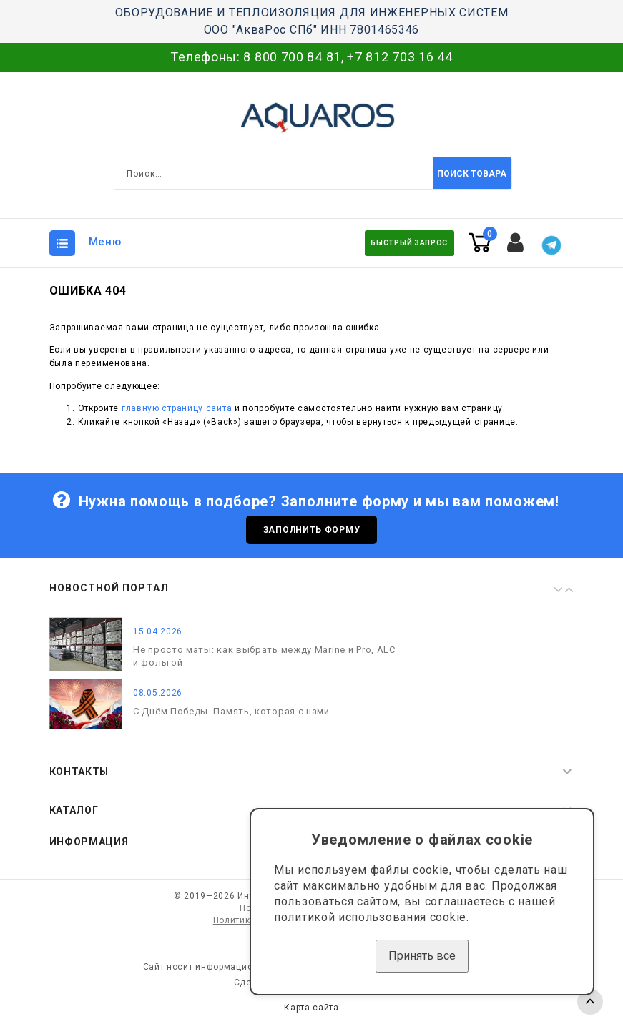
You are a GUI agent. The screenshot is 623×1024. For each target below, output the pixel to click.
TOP (590, 1001)
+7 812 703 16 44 (399, 56)
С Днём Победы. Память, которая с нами (231, 711)
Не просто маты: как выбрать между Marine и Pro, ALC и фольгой (264, 656)
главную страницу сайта (177, 408)
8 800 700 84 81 (292, 56)
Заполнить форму (311, 530)
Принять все (422, 956)
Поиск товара (471, 174)
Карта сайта (311, 1008)
